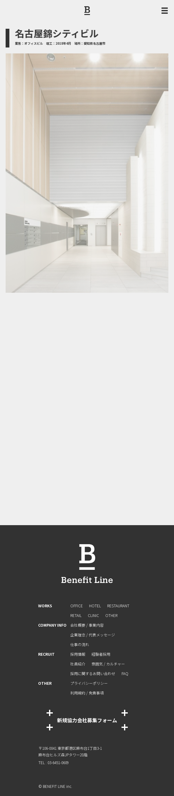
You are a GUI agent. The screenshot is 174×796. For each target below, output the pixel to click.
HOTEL (95, 605)
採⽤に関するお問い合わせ (92, 673)
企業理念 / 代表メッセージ (92, 634)
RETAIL (76, 615)
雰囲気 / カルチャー (108, 663)
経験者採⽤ (101, 654)
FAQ (125, 673)
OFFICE (76, 605)
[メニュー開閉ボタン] (164, 10)
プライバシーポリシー (89, 683)
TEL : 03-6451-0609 (53, 762)
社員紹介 (77, 663)
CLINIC (93, 615)
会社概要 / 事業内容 (87, 625)
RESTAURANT (118, 605)
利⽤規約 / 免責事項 (87, 692)
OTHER (111, 615)
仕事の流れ (79, 644)
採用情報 (77, 654)
